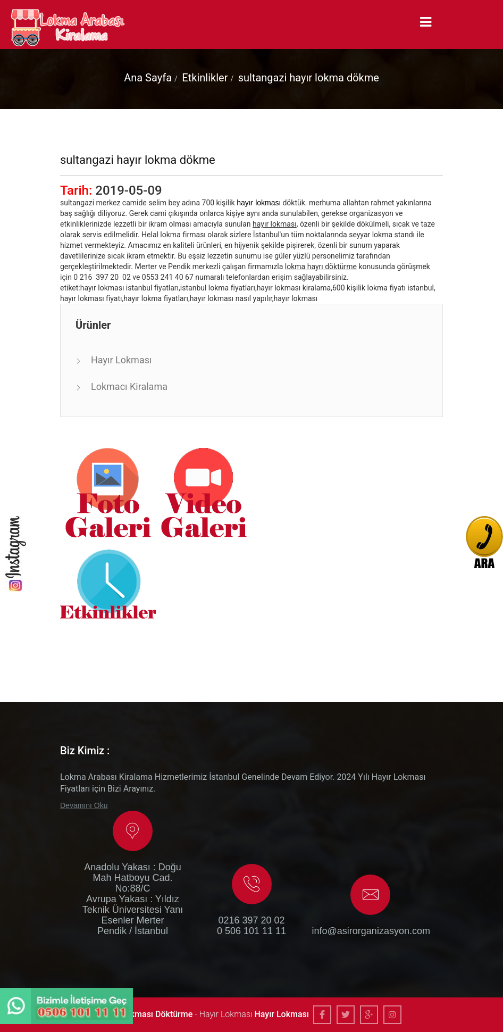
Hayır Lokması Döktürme (146, 1014)
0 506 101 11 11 (251, 931)
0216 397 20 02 (251, 920)
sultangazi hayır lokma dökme (308, 77)
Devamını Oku (83, 805)
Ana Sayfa (148, 77)
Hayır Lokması (121, 359)
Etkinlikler (205, 77)
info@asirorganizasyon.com (370, 931)
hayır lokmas (258, 202)
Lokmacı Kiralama (129, 386)
